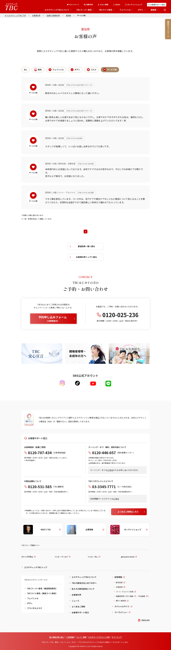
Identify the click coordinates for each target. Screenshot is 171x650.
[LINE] (108, 383)
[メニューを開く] (164, 10)
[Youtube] (93, 383)
